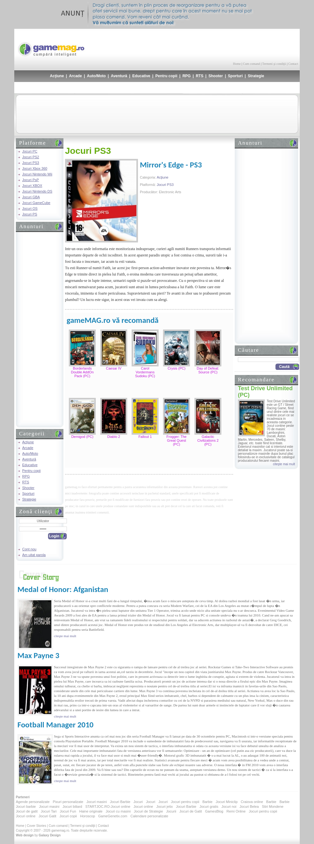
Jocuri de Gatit (191, 811)
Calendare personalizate (149, 816)
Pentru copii (166, 76)
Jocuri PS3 (30, 163)
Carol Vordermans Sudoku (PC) (145, 372)
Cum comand (251, 63)
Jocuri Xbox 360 (34, 168)
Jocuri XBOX (32, 185)
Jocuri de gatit (26, 811)
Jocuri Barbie (120, 802)
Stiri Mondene (273, 806)
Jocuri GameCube (36, 203)
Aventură (119, 76)
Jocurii (171, 811)
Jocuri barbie (26, 806)
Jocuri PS (29, 214)
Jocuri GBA (31, 197)
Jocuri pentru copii (185, 802)
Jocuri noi (228, 806)
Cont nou (29, 549)
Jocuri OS (29, 208)
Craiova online (252, 802)
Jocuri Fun (68, 811)
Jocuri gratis (209, 806)
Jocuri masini (96, 802)
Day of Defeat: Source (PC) (208, 370)
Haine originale (90, 811)
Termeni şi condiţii (274, 63)
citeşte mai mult (284, 464)
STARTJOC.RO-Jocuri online (107, 806)
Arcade (75, 76)
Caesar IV (113, 368)
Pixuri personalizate (68, 802)
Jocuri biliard (72, 806)
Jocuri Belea (249, 806)
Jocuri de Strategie (148, 811)
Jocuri (138, 802)
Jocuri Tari (48, 811)
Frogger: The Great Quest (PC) (176, 440)
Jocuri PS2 (30, 157)
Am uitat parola (34, 555)
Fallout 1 (145, 437)
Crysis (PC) (176, 368)
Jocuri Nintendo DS (37, 191)
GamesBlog (214, 811)
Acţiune (57, 76)
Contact (293, 63)
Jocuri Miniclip (227, 802)
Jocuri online (143, 806)
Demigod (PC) (82, 437)
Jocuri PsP (30, 180)
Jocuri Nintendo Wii (37, 174)
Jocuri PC (29, 151)
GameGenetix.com (113, 816)
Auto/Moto (96, 76)
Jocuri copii (68, 816)
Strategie (256, 76)
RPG (186, 76)
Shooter (215, 76)
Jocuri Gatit (47, 816)
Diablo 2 (113, 437)
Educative (141, 76)
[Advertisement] (224, 44)
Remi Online (236, 811)
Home (237, 63)
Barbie (207, 802)
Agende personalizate (32, 802)
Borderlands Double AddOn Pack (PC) (82, 372)
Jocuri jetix (164, 806)
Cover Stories (36, 825)
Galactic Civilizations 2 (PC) (208, 440)
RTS (199, 76)
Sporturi (235, 76)
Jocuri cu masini (118, 811)
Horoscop (87, 816)
